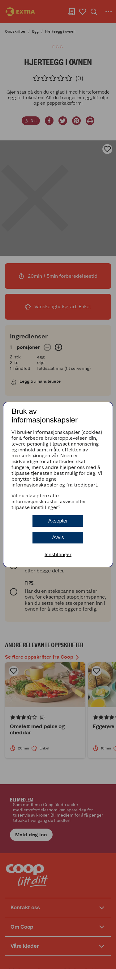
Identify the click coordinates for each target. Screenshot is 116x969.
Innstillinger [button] (58, 554)
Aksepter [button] (58, 520)
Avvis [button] (58, 537)
